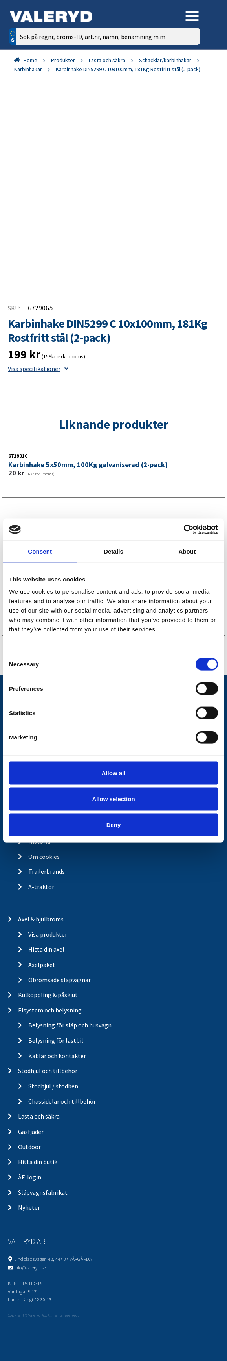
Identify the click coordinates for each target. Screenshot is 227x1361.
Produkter (63, 60)
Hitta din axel (46, 949)
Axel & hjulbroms (41, 919)
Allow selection (113, 798)
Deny (113, 824)
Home (30, 60)
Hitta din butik (37, 1162)
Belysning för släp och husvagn (70, 1025)
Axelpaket (41, 964)
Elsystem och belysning (50, 1010)
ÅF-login (29, 1177)
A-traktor (41, 887)
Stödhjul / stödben (53, 1086)
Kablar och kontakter (57, 1056)
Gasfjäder (31, 1131)
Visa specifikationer (38, 368)
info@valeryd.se (30, 1267)
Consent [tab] (40, 551)
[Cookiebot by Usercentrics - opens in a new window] (183, 530)
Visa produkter (47, 934)
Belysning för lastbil (55, 1040)
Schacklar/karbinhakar (165, 60)
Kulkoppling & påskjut (48, 995)
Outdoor (29, 1147)
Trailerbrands (46, 871)
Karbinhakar (28, 69)
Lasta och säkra (107, 60)
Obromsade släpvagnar (59, 980)
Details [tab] (113, 551)
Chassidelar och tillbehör (62, 1101)
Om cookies (44, 856)
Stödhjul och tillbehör (47, 1071)
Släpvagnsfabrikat (43, 1192)
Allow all (114, 773)
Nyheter (29, 1207)
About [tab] (187, 551)
